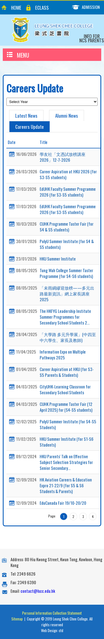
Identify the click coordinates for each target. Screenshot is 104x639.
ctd (61, 630)
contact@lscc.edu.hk (38, 591)
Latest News (26, 115)
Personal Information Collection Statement (52, 613)
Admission (88, 7)
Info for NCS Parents (91, 38)
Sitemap (17, 619)
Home (16, 7)
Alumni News (66, 115)
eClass (42, 7)
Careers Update (29, 126)
